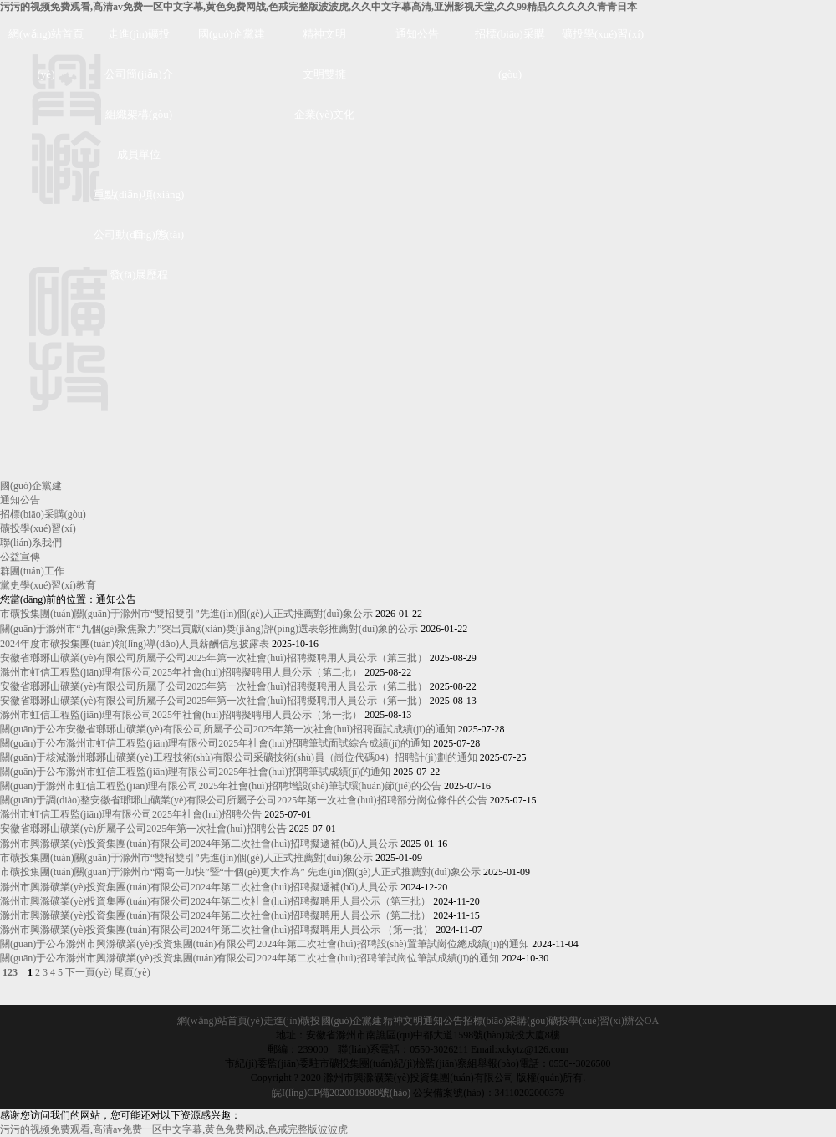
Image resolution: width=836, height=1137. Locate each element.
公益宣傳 (20, 557)
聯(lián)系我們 (31, 542)
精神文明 (324, 34)
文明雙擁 (324, 74)
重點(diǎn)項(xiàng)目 (139, 201)
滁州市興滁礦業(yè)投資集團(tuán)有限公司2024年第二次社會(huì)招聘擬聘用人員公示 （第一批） (216, 930)
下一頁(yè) (88, 972)
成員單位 (139, 154)
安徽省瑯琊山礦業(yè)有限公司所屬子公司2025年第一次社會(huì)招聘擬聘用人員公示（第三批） (213, 658)
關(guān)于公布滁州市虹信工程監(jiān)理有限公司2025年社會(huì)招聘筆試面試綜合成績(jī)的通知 (215, 743)
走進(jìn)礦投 (139, 34)
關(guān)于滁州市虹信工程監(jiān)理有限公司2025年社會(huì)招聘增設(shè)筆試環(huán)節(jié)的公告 (220, 786)
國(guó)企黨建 (231, 34)
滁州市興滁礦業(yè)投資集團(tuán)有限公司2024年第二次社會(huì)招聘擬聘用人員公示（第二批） (215, 915)
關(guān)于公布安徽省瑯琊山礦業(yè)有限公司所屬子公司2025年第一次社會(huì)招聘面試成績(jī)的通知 (228, 729)
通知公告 (417, 34)
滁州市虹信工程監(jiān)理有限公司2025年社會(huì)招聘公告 (131, 814)
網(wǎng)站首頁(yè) (46, 41)
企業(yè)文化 (324, 114)
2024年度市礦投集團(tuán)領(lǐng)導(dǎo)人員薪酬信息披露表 (134, 644)
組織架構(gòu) (138, 114)
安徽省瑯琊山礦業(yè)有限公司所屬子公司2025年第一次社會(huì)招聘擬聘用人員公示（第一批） (213, 700)
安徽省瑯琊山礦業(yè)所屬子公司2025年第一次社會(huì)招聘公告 (143, 828)
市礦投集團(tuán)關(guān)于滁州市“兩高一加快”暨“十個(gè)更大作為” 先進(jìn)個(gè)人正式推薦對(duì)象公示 (240, 872)
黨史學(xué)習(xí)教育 (48, 585)
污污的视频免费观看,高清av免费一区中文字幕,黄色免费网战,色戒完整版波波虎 (174, 1129)
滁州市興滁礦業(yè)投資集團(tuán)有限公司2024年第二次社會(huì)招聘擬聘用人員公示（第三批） (215, 901)
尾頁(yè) (132, 972)
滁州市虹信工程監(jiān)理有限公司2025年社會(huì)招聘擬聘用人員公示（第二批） (181, 672)
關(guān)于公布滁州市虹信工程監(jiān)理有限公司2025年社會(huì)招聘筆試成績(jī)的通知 (195, 772)
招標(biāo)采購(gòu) (509, 41)
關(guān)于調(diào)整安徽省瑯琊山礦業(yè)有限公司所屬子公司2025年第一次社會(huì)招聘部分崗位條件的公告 (243, 800)
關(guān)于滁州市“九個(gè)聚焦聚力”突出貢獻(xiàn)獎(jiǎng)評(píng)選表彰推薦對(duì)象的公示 (209, 629)
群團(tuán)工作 (32, 571)
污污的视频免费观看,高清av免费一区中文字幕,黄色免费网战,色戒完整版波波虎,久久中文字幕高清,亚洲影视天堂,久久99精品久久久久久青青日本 (318, 7)
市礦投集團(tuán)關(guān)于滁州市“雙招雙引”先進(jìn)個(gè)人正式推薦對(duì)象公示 (186, 613)
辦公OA (641, 1021)
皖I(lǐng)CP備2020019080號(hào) (341, 1093)
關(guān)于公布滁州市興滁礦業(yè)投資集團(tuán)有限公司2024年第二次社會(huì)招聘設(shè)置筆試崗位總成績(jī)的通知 (264, 944)
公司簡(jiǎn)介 (138, 74)
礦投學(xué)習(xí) (603, 34)
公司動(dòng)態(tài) (139, 234)
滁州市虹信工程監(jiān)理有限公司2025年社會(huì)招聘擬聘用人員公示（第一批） (181, 715)
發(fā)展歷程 (139, 274)
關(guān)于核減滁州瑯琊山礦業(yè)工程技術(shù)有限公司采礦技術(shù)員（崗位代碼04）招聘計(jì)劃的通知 (238, 757)
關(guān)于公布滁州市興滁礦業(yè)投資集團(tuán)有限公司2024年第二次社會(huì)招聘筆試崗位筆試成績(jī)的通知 (249, 958)
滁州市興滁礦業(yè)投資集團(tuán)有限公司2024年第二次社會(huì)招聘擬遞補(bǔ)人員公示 (199, 843)
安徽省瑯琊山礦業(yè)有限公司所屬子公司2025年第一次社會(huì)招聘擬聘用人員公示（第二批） (213, 686)
